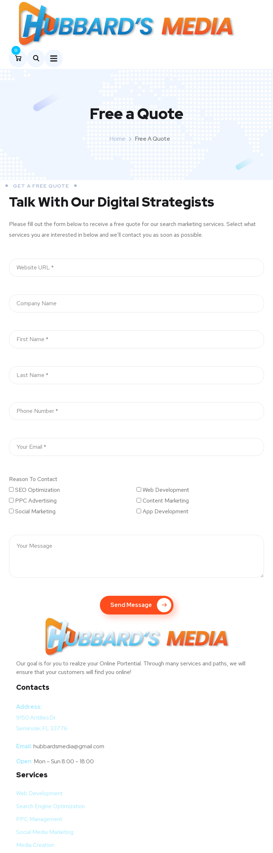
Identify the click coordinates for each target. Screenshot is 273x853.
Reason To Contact (33, 477)
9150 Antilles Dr (36, 716)
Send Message (140, 604)
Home (117, 137)
